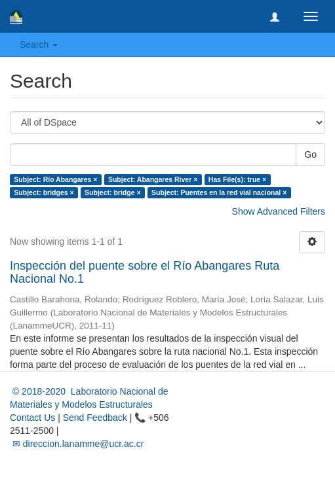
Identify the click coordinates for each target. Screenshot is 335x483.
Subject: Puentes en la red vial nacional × (218, 192)
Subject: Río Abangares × (55, 179)
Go (310, 154)
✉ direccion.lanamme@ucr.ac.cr (77, 443)
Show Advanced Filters (278, 211)
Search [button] (39, 44)
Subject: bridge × (112, 192)
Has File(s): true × (237, 179)
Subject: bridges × (43, 192)
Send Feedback (95, 417)
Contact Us (32, 417)
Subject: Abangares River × (152, 179)
